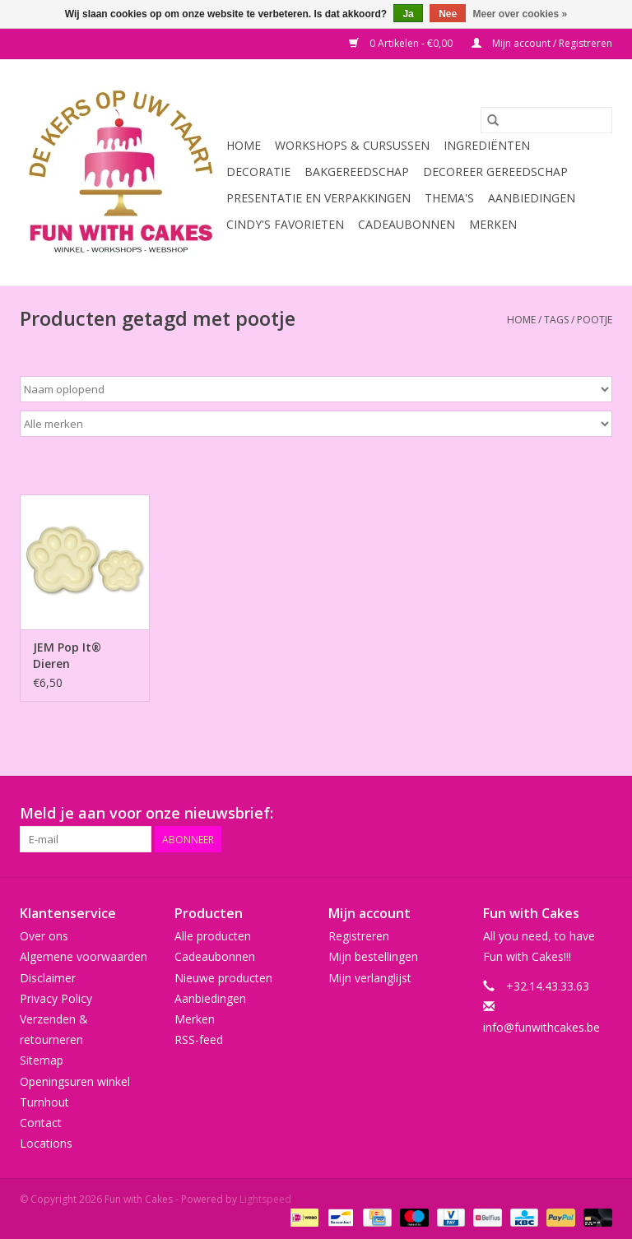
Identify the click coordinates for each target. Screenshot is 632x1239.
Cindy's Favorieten (285, 224)
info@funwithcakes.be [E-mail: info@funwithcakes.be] (541, 1027)
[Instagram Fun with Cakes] (599, 813)
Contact (41, 1122)
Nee (448, 14)
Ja (407, 14)
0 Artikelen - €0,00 (402, 43)
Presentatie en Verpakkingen (318, 198)
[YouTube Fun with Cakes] (540, 813)
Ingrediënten (487, 145)
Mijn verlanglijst (369, 978)
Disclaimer (48, 978)
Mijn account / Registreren (542, 43)
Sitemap (41, 1060)
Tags (556, 320)
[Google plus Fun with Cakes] (480, 813)
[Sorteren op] (316, 389)
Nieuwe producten (223, 978)
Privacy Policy (56, 998)
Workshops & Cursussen (352, 145)
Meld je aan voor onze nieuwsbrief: (146, 813)
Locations (46, 1143)
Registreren (358, 936)
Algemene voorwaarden (83, 956)
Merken (493, 224)
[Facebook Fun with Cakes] (421, 813)
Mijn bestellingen (373, 956)
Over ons (44, 936)
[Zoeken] (546, 120)
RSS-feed (198, 1039)
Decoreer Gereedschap (495, 171)
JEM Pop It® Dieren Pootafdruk (67, 655)
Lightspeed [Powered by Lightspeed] (265, 1199)
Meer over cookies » (520, 14)
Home (243, 145)
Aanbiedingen (531, 198)
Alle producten (212, 936)
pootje (594, 320)
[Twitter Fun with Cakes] (451, 813)
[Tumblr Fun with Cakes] (569, 813)
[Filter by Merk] (316, 424)
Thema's (449, 198)
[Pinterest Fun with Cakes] (510, 813)
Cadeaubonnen (406, 224)
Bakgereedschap (356, 171)
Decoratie (258, 171)
